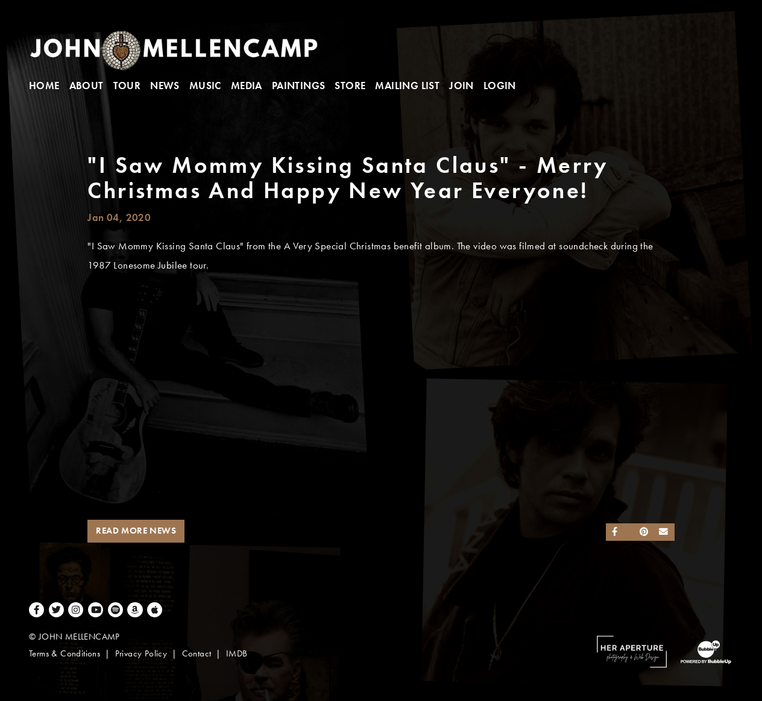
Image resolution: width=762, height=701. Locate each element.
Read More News (136, 531)
